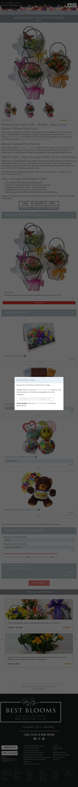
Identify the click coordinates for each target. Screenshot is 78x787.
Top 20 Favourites (44, 390)
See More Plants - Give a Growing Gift (35, 399)
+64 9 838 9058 (42, 403)
